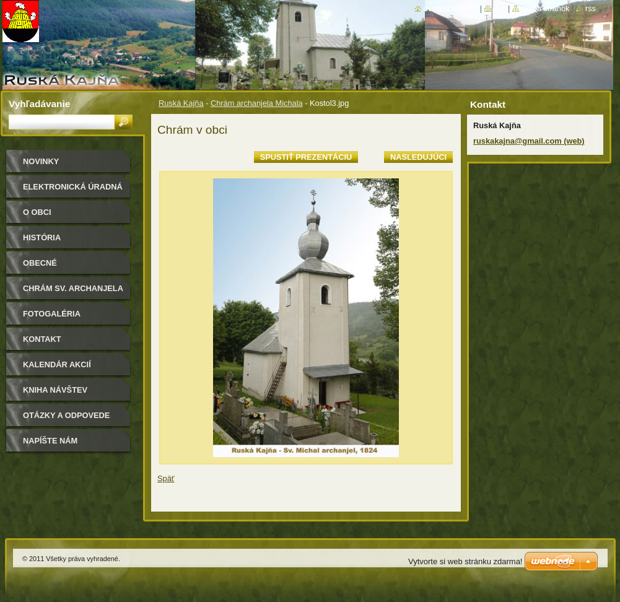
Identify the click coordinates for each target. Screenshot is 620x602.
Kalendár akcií (57, 364)
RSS (590, 8)
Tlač (500, 8)
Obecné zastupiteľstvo (58, 267)
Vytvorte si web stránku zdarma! (465, 561)
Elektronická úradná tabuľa (73, 191)
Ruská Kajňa (181, 103)
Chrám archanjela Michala (257, 103)
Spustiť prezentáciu (306, 157)
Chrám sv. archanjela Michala (73, 293)
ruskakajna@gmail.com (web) (529, 141)
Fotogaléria (52, 313)
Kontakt (42, 339)
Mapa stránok (546, 8)
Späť (166, 478)
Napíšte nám (50, 440)
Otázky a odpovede (66, 415)
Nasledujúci (418, 157)
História (42, 237)
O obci (37, 212)
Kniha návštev (55, 390)
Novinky (41, 161)
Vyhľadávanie (39, 103)
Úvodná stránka (451, 8)
